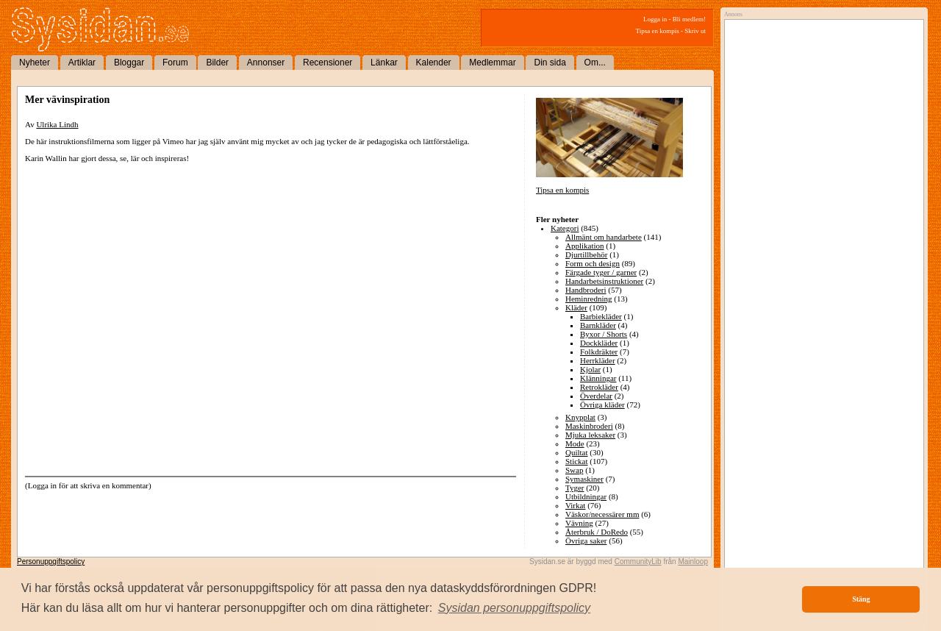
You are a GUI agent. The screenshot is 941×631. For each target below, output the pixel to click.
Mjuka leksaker (590, 434)
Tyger (574, 487)
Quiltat (576, 452)
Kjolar (590, 369)
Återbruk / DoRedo (596, 531)
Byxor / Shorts (603, 333)
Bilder (217, 62)
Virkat (575, 505)
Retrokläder (599, 386)
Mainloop (693, 561)
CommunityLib (638, 561)
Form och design (592, 263)
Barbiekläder (601, 316)
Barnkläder (598, 325)
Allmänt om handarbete (603, 236)
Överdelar (596, 395)
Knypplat (580, 417)
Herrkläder (597, 360)
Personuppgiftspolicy (51, 561)
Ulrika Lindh (57, 124)
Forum (175, 62)
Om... (595, 62)
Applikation (584, 245)
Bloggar (129, 62)
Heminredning (588, 298)
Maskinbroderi (589, 425)
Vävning (579, 522)
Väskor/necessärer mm (602, 514)
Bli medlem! (689, 19)
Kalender (433, 62)
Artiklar (82, 62)
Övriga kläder (602, 404)
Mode (574, 443)
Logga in (655, 19)
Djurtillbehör (586, 254)
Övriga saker (586, 540)
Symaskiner (584, 478)
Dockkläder (599, 342)
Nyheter (34, 62)
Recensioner (327, 62)
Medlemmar (492, 62)
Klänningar (598, 378)
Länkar (384, 62)
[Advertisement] (820, 174)
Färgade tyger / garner (601, 272)
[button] (514, 608)
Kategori (565, 228)
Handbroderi (586, 289)
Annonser (266, 62)
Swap (574, 470)
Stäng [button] (861, 599)
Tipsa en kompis (657, 31)
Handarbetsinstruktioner (604, 281)
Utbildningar (586, 496)
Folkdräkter (599, 351)
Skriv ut (695, 31)
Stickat (576, 461)
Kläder (576, 307)
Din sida (549, 62)
